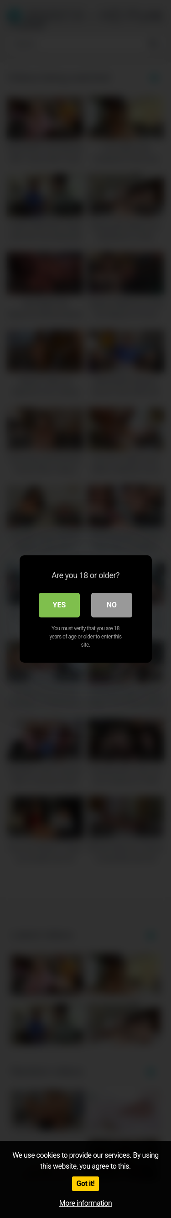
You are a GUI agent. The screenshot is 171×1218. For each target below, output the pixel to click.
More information (85, 1203)
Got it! (86, 1183)
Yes (59, 605)
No (112, 605)
